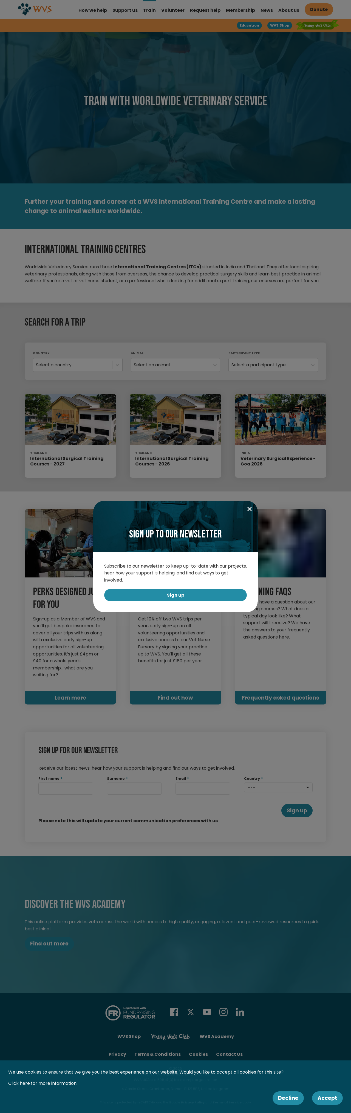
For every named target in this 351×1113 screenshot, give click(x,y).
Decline (288, 1098)
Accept (327, 1098)
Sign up (175, 595)
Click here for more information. (42, 1083)
